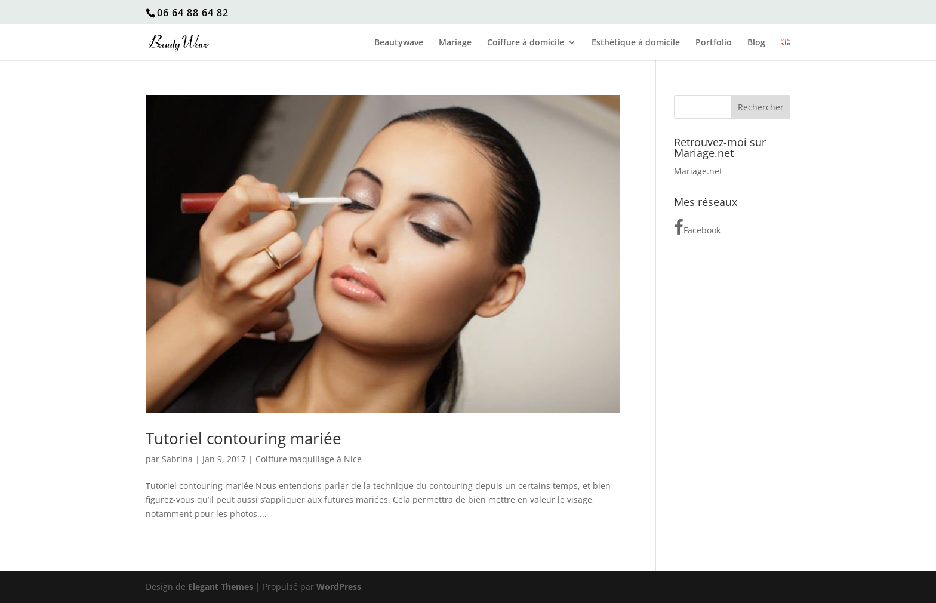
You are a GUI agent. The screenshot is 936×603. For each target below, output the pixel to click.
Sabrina (177, 458)
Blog (756, 43)
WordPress (338, 586)
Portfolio (713, 43)
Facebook (697, 227)
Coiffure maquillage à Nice (308, 458)
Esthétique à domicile (636, 43)
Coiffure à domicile (525, 43)
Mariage (455, 43)
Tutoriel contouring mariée (243, 438)
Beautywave (398, 43)
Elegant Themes (220, 586)
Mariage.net (698, 171)
